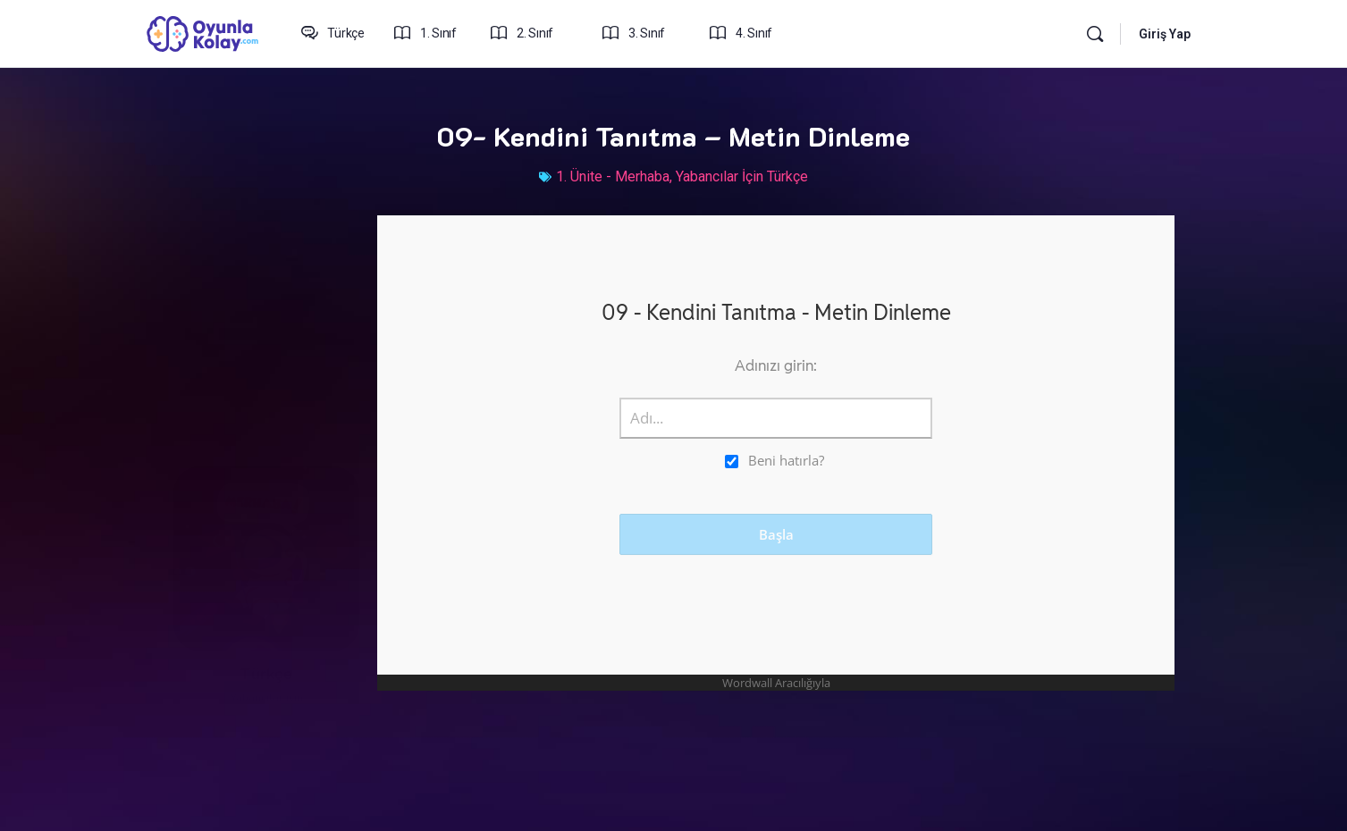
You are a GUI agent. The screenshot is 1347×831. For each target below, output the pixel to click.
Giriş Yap (1165, 34)
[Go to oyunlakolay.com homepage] (203, 32)
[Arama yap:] (1095, 34)
